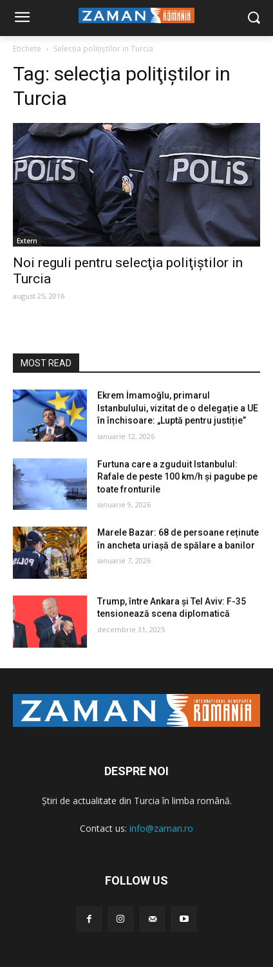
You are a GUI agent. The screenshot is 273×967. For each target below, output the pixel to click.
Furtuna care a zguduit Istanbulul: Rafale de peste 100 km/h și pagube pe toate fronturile (177, 476)
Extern (27, 240)
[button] (254, 18)
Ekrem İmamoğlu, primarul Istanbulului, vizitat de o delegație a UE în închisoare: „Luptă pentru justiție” (177, 408)
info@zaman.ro (161, 828)
